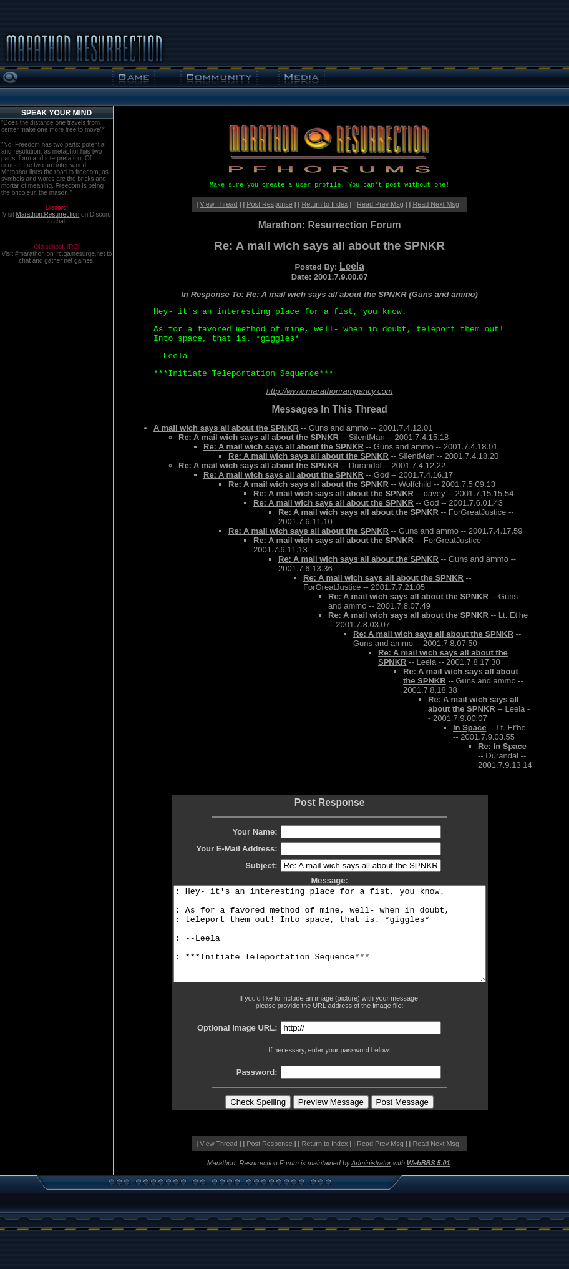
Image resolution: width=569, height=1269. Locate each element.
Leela (351, 266)
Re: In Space (502, 746)
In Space (469, 727)
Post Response (269, 204)
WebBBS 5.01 (428, 1181)
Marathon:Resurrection (48, 214)
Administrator (371, 1181)
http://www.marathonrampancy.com (329, 391)
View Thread (218, 204)
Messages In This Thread (329, 409)
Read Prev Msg (380, 204)
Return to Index (324, 204)
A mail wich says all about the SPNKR (226, 428)
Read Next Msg (435, 204)
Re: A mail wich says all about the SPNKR (326, 294)
